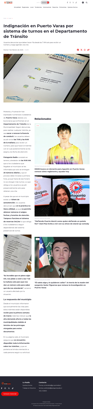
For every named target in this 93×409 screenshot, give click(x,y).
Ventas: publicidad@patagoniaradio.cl (50, 388)
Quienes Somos (73, 7)
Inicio (4, 18)
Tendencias (38, 7)
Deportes (55, 7)
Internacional (47, 7)
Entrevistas (62, 7)
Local (31, 7)
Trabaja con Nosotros (29, 388)
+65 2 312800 (43, 390)
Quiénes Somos (27, 385)
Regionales (25, 7)
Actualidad (17, 7)
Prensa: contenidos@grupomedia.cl (50, 385)
